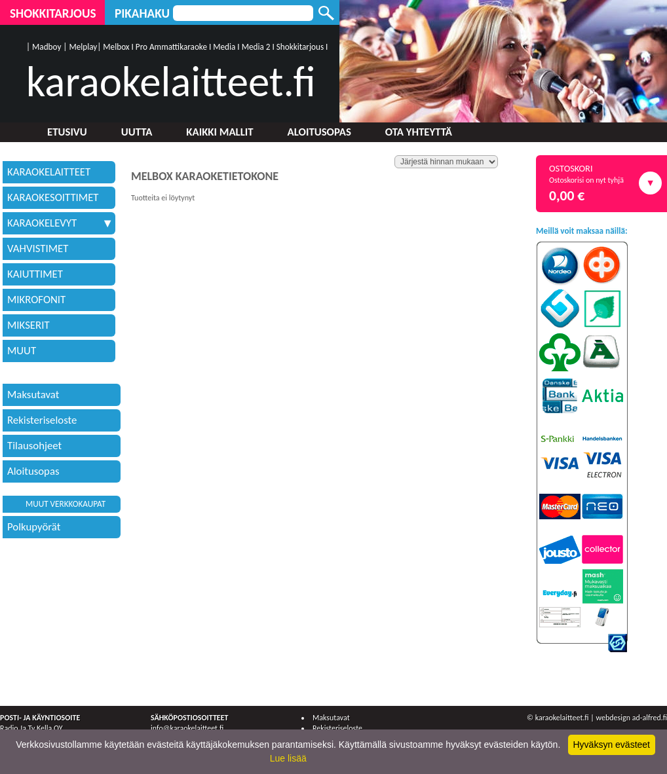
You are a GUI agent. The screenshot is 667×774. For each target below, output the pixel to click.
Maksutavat (33, 394)
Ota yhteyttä (418, 132)
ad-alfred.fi (649, 717)
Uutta (137, 132)
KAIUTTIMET (35, 274)
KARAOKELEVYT (59, 223)
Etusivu (67, 132)
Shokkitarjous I (302, 46)
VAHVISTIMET (37, 248)
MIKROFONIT (36, 299)
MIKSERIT (28, 325)
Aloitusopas (319, 132)
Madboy (46, 46)
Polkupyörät (33, 527)
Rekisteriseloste (42, 420)
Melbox (116, 46)
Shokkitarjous (53, 13)
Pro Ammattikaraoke (171, 46)
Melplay (83, 46)
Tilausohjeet (34, 445)
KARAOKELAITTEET (48, 172)
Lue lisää (288, 758)
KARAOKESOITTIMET (53, 197)
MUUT (21, 351)
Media (224, 46)
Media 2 (256, 46)
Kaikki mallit (219, 132)
